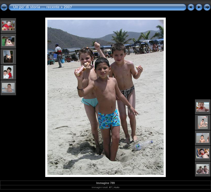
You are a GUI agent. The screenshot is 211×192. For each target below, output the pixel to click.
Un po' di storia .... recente (36, 7)
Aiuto (116, 187)
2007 (68, 7)
